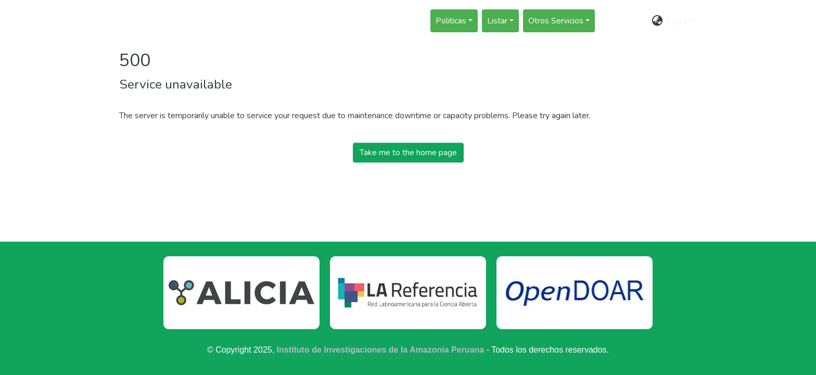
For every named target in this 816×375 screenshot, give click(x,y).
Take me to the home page (408, 152)
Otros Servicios (555, 21)
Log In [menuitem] (678, 21)
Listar (497, 21)
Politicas (451, 21)
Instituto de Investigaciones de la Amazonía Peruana (380, 349)
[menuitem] (657, 21)
